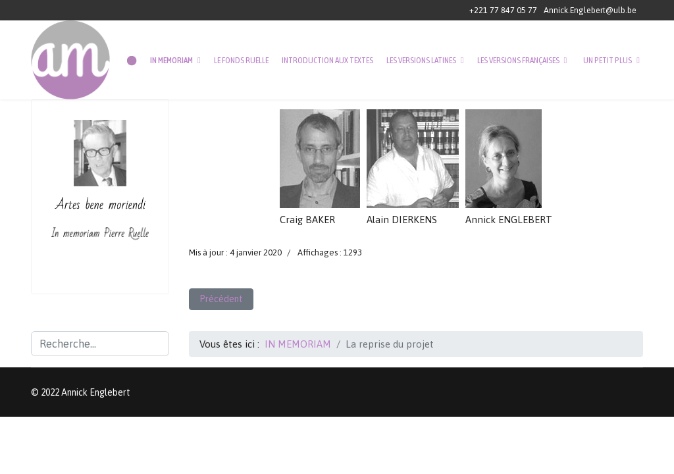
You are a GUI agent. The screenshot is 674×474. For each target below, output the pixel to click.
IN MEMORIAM (171, 60)
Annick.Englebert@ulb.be (590, 10)
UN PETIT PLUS (607, 60)
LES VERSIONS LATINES (421, 60)
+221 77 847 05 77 (503, 10)
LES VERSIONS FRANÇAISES (518, 60)
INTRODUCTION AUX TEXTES (327, 60)
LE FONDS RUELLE (241, 60)
